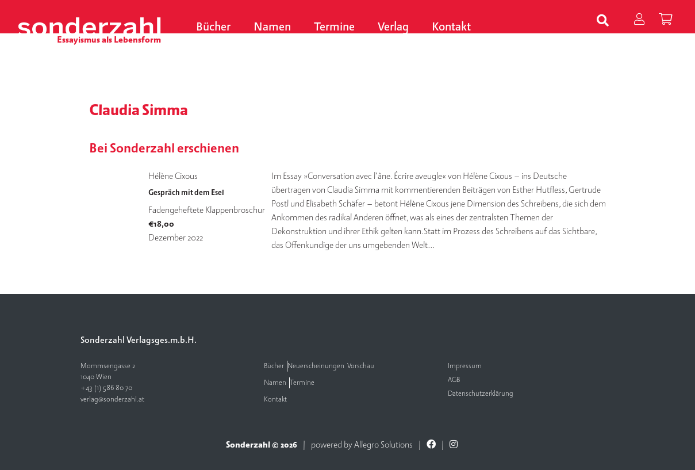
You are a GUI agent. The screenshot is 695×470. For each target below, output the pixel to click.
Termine (334, 27)
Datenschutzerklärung (480, 393)
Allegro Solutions (383, 445)
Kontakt (451, 27)
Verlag (393, 27)
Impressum (465, 366)
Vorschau (360, 366)
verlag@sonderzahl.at (112, 399)
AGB (454, 380)
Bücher (213, 27)
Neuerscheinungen (315, 366)
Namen (272, 27)
